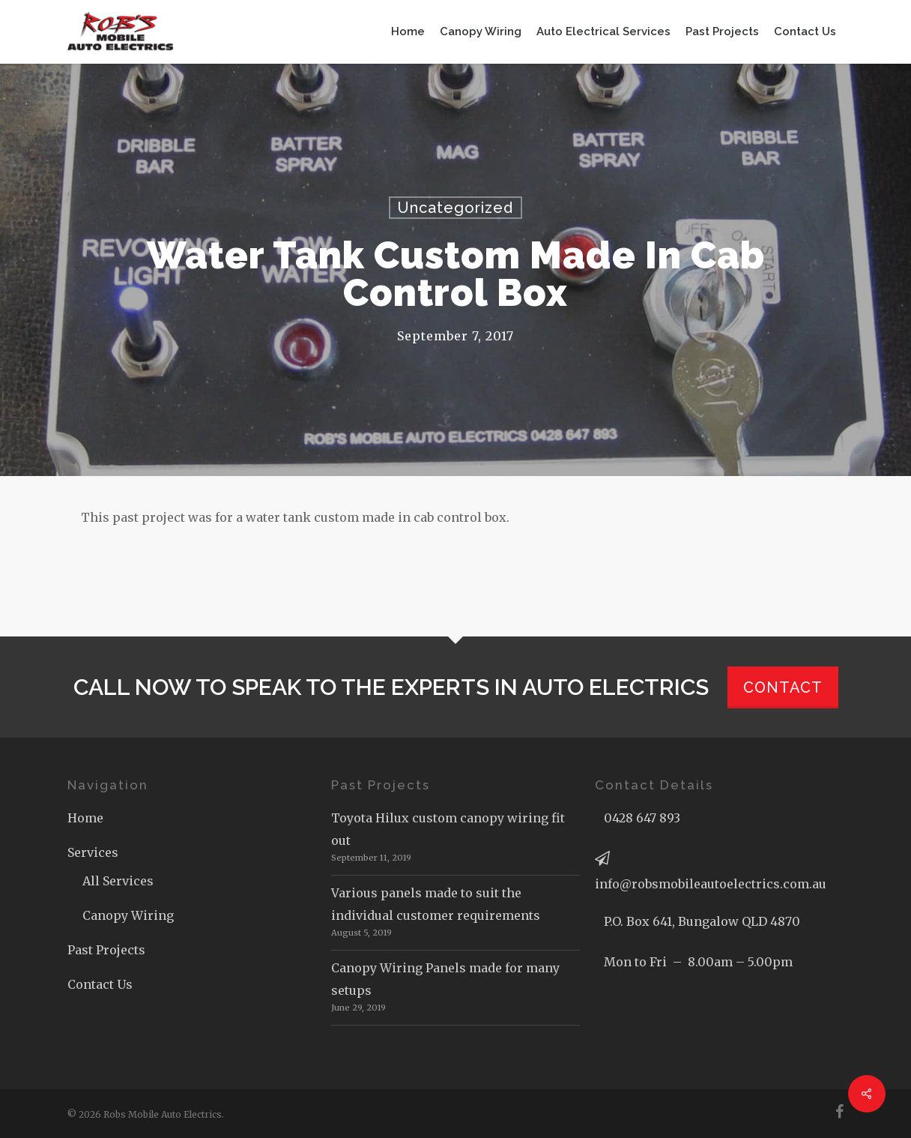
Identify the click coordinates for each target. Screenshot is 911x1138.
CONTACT (783, 687)
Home (85, 817)
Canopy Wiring (128, 915)
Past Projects (106, 949)
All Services (118, 880)
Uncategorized (455, 208)
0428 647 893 (642, 817)
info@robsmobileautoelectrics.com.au (710, 883)
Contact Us (100, 984)
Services (92, 852)
